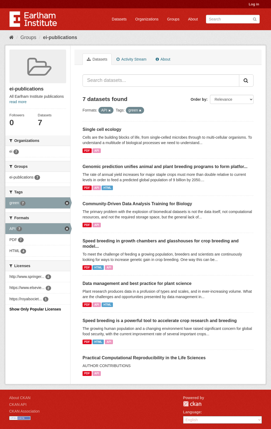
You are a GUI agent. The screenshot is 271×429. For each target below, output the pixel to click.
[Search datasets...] (161, 80)
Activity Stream (131, 59)
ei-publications (60, 37)
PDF (87, 150)
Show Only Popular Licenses (35, 309)
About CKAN (19, 398)
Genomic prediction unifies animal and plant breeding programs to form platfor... (165, 166)
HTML (107, 187)
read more (18, 102)
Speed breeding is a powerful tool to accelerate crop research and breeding (160, 320)
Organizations (146, 19)
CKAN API (18, 404)
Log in (254, 4)
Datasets (119, 19)
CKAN (192, 404)
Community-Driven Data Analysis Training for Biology (137, 203)
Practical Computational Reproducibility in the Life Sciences (144, 357)
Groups (173, 19)
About (193, 19)
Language (192, 412)
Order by (198, 99)
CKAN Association (24, 411)
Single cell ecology (102, 129)
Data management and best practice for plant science (137, 283)
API (96, 150)
